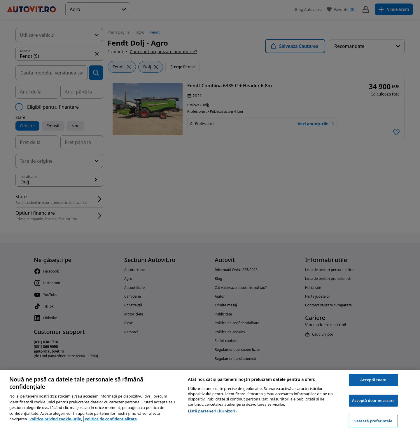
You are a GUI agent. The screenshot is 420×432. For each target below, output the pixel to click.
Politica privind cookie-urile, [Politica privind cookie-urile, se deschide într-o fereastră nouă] (56, 418)
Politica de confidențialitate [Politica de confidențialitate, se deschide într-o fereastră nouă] (111, 418)
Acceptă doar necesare (373, 400)
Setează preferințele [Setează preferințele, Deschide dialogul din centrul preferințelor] (373, 421)
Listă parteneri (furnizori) (212, 411)
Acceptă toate (373, 379)
